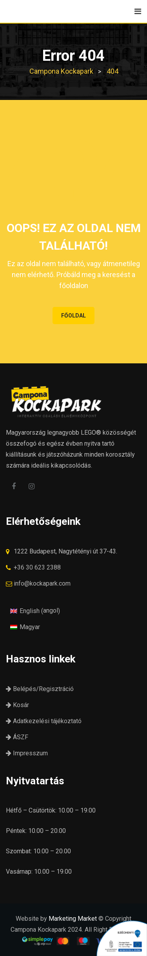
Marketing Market (73, 918)
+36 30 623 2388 (37, 567)
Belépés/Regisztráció (40, 689)
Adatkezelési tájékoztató (44, 721)
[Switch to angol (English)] (35, 611)
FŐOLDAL (73, 315)
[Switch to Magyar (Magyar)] (25, 627)
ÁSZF (17, 737)
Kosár (17, 705)
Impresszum (27, 753)
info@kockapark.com (42, 583)
